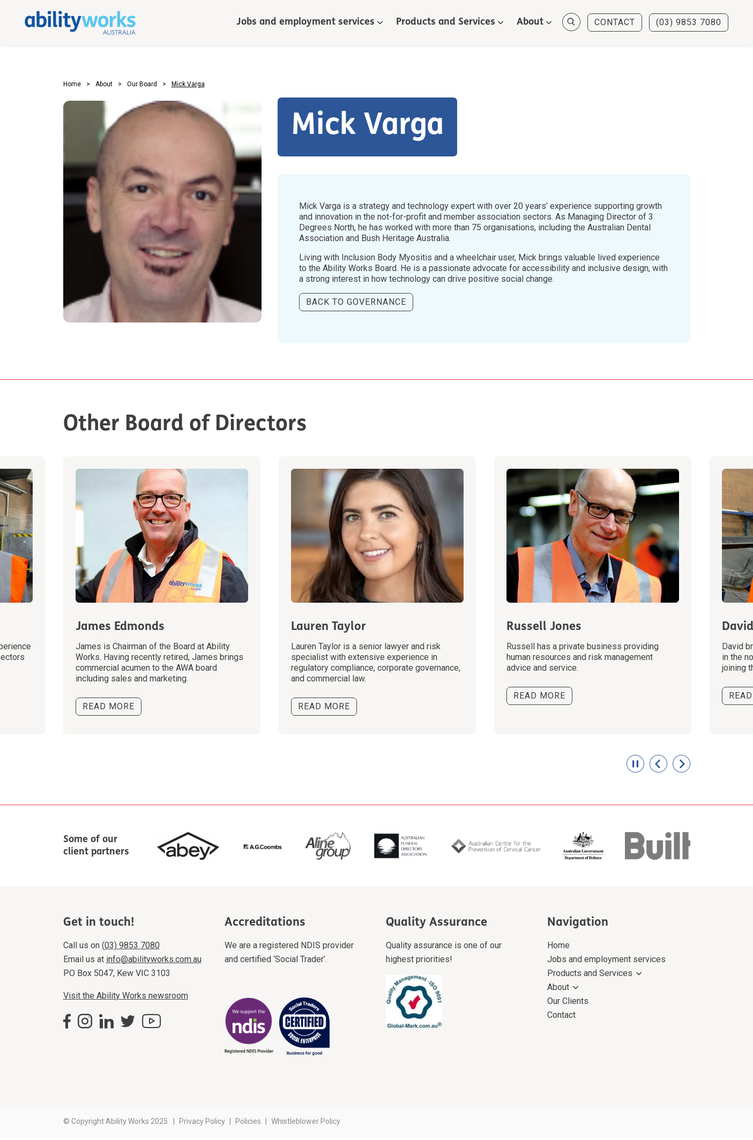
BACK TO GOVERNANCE (356, 305)
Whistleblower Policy (305, 1124)
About (528, 23)
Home (558, 948)
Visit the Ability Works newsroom (125, 998)
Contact (561, 1017)
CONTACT (612, 23)
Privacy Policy (202, 1124)
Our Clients (567, 1004)
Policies (248, 1124)
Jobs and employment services (303, 23)
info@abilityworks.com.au (154, 962)
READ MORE (109, 709)
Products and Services (443, 23)
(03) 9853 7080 (686, 23)
